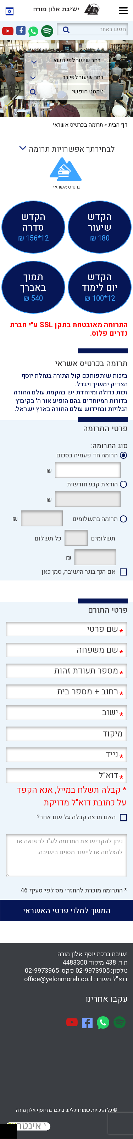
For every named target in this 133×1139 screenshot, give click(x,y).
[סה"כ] (42, 518)
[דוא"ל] (66, 775)
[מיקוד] (66, 734)
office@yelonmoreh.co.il (58, 979)
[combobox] (67, 62)
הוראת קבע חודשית (92, 484)
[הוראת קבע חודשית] (88, 499)
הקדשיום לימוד (99, 287)
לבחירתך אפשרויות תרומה (67, 149)
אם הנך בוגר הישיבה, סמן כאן (78, 572)
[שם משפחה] (66, 650)
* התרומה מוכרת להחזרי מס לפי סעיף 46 (74, 891)
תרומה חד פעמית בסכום (87, 455)
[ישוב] (66, 712)
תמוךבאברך (33, 287)
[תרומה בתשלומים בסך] (95, 557)
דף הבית (118, 125)
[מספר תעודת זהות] (66, 671)
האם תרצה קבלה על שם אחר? (76, 817)
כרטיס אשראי (67, 187)
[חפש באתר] (92, 29)
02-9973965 (42, 971)
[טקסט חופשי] (67, 91)
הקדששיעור (99, 227)
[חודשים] (76, 538)
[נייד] (66, 754)
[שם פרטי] (66, 629)
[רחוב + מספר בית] (66, 691)
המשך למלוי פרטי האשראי (67, 911)
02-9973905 (93, 971)
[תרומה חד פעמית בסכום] (88, 470)
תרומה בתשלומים (95, 519)
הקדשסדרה (33, 227)
